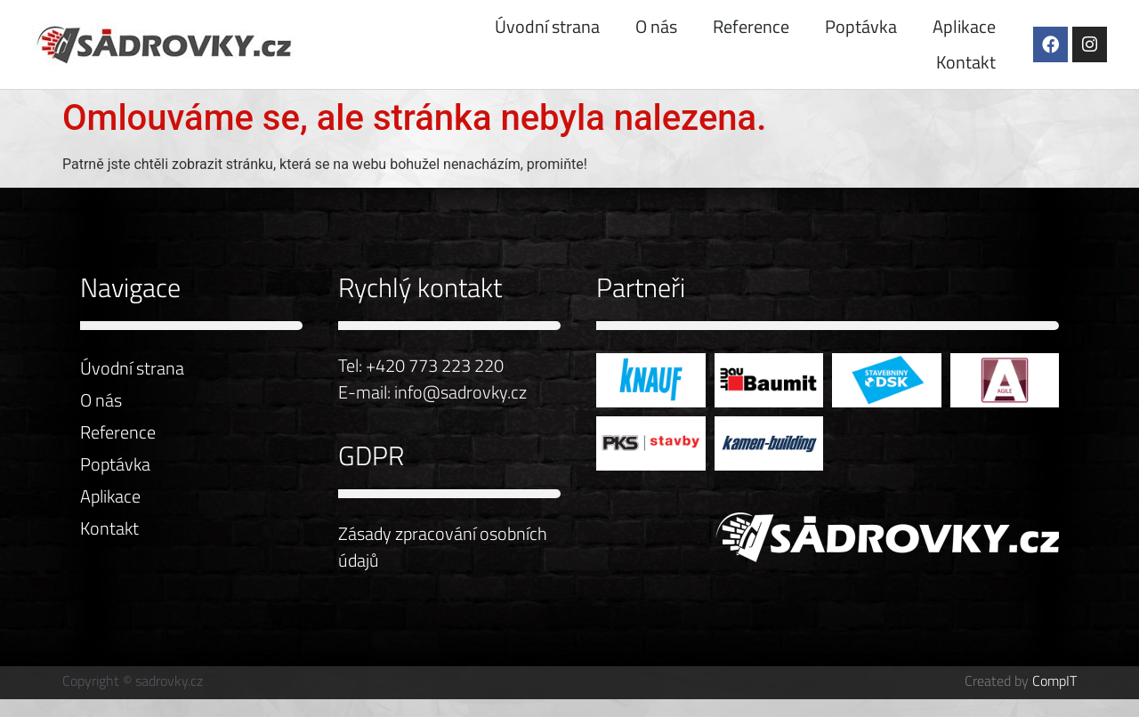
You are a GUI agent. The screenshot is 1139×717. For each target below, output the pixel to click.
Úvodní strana (547, 26)
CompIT (1054, 680)
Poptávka (861, 26)
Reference (751, 26)
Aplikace (964, 26)
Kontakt (966, 62)
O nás (656, 26)
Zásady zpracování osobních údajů (442, 547)
